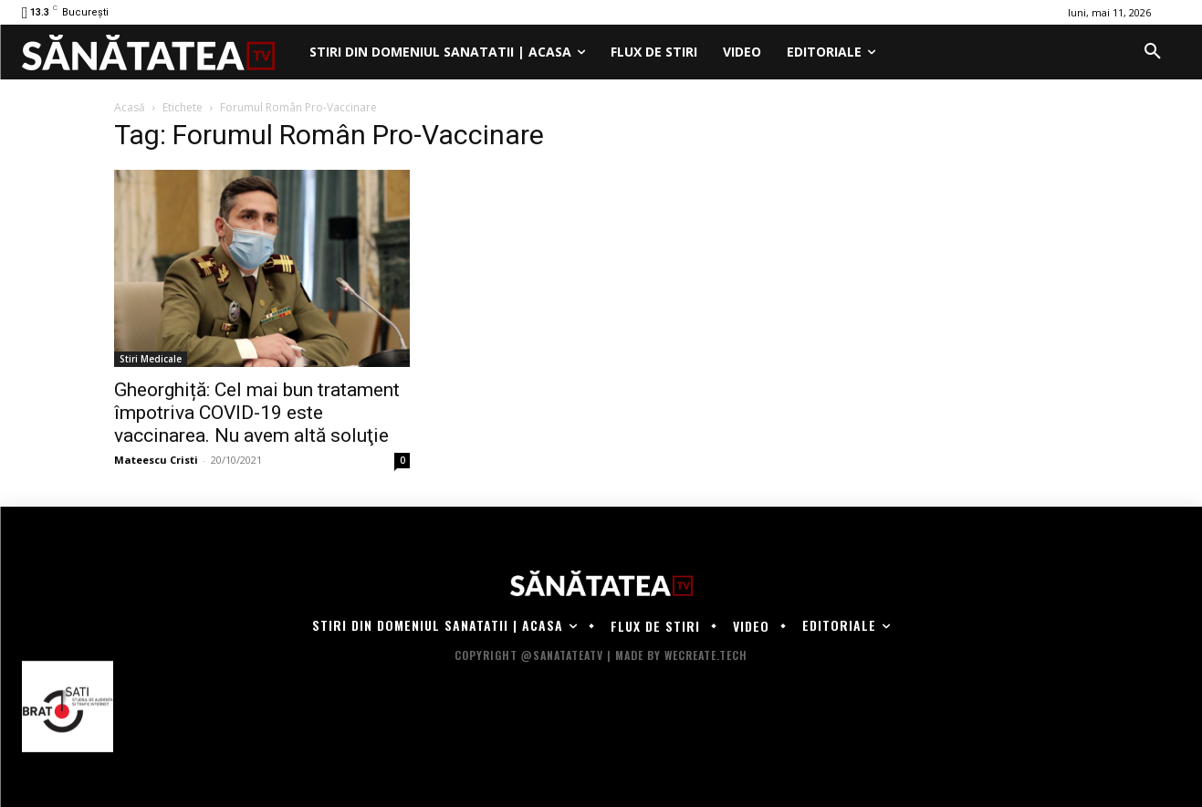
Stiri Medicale (151, 358)
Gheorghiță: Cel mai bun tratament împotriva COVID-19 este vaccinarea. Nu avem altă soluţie (257, 412)
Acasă (129, 107)
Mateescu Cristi (156, 459)
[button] (1152, 52)
